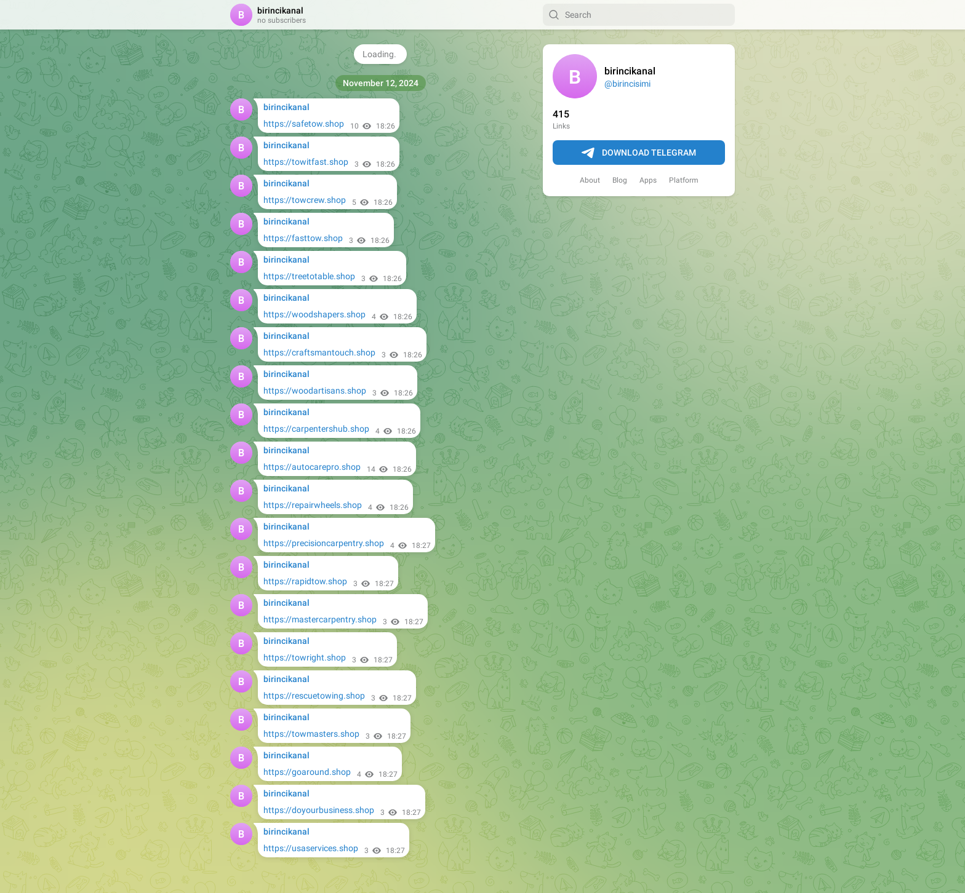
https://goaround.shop (307, 772)
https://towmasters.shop (311, 734)
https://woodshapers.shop (314, 314)
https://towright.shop (304, 657)
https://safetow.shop (303, 124)
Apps (648, 180)
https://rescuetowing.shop (314, 696)
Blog (619, 180)
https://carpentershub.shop (316, 429)
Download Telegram (639, 153)
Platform (684, 180)
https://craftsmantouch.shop (319, 352)
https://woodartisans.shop (314, 390)
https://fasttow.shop (303, 238)
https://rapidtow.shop (305, 581)
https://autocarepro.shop (312, 467)
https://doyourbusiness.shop (318, 810)
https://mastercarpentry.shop (320, 619)
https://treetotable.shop (309, 276)
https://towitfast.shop (305, 162)
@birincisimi (627, 84)
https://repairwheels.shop (312, 505)
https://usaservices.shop (310, 848)
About (590, 180)
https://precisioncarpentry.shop (323, 543)
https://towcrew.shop (304, 200)
